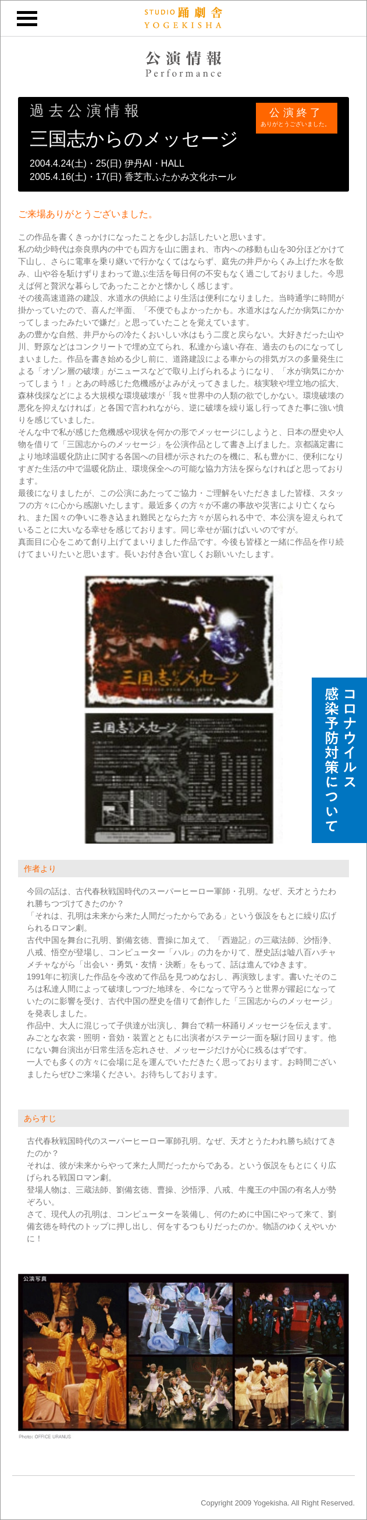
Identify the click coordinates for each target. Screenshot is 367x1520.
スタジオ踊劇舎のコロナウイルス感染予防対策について (339, 760)
